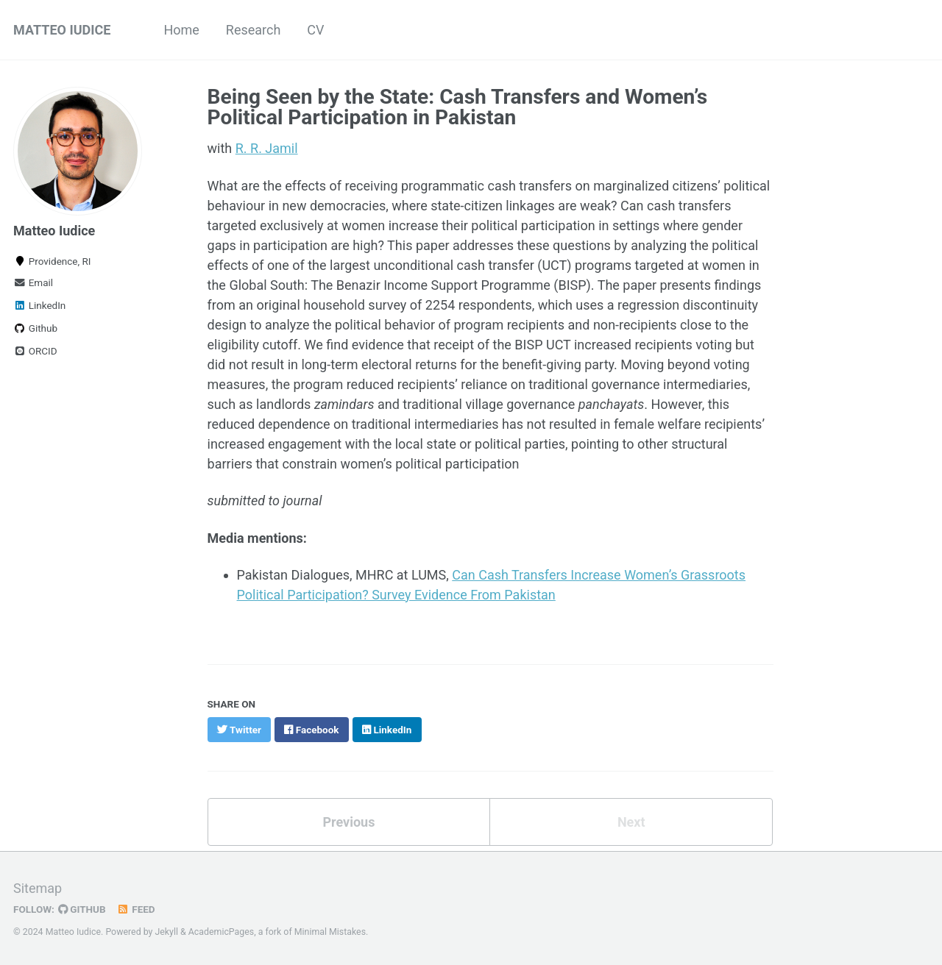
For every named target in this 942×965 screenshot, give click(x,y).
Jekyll (166, 932)
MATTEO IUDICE (61, 30)
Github (35, 328)
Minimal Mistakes (330, 932)
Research (253, 30)
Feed (136, 909)
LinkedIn (39, 305)
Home (181, 30)
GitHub (82, 909)
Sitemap (37, 888)
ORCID (35, 351)
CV (315, 30)
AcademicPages (221, 932)
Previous (348, 822)
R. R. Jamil (267, 148)
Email (33, 282)
